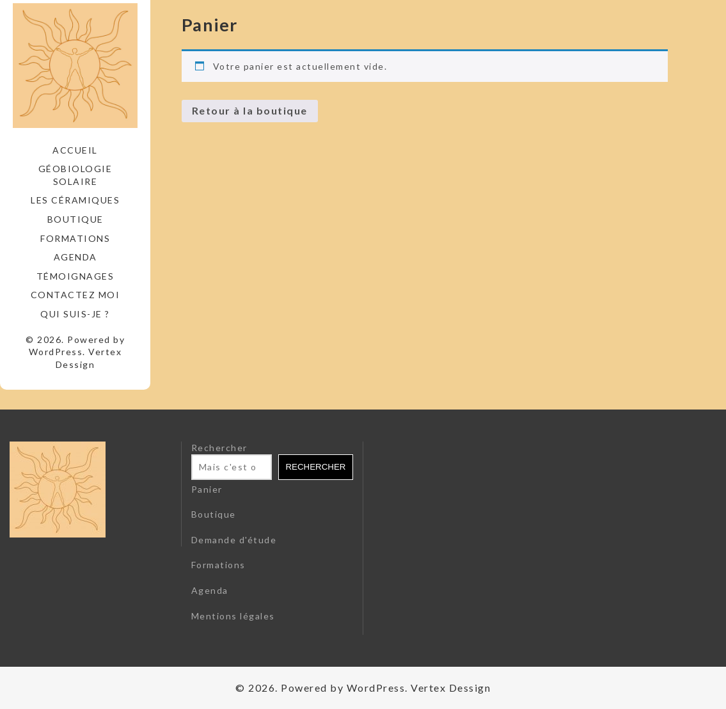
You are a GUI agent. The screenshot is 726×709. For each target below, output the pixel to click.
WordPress (56, 351)
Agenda (75, 256)
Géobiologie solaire (75, 175)
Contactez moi (75, 294)
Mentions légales (233, 615)
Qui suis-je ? (75, 313)
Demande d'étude (234, 539)
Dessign (75, 364)
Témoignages (75, 276)
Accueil (75, 150)
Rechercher (219, 447)
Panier (207, 489)
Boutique (75, 219)
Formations (75, 238)
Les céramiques (75, 200)
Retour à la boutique (250, 110)
